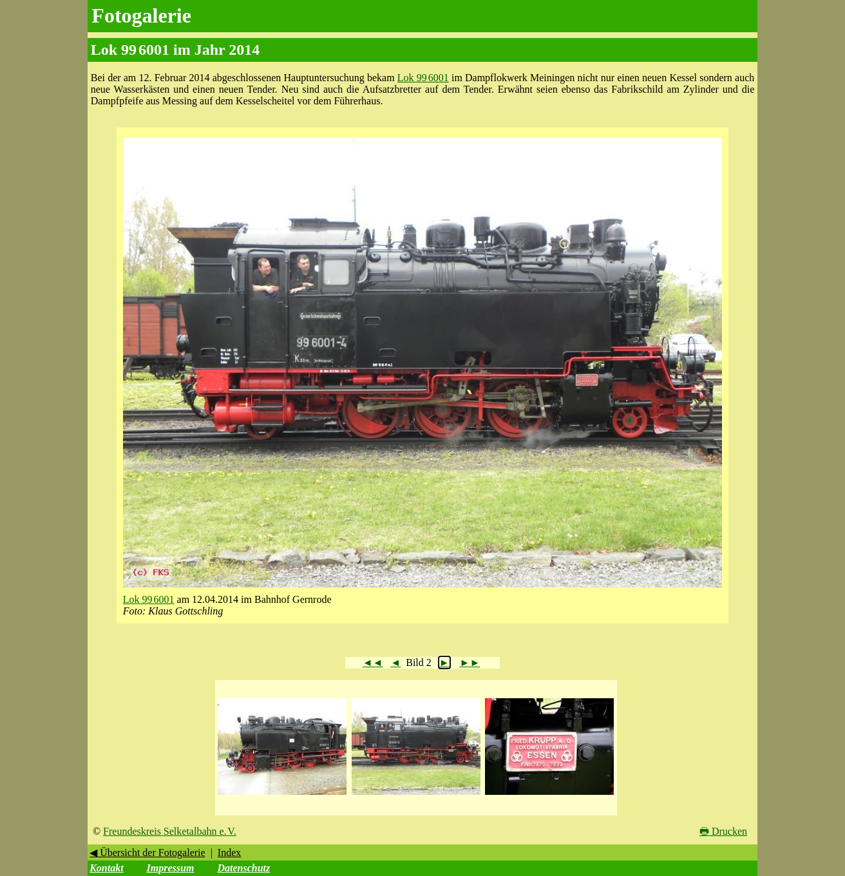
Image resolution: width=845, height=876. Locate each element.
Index (229, 852)
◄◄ (373, 662)
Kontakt (106, 867)
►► (470, 662)
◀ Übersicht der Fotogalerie (147, 852)
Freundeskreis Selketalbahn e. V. (169, 831)
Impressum (171, 867)
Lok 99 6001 (423, 77)
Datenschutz (243, 867)
